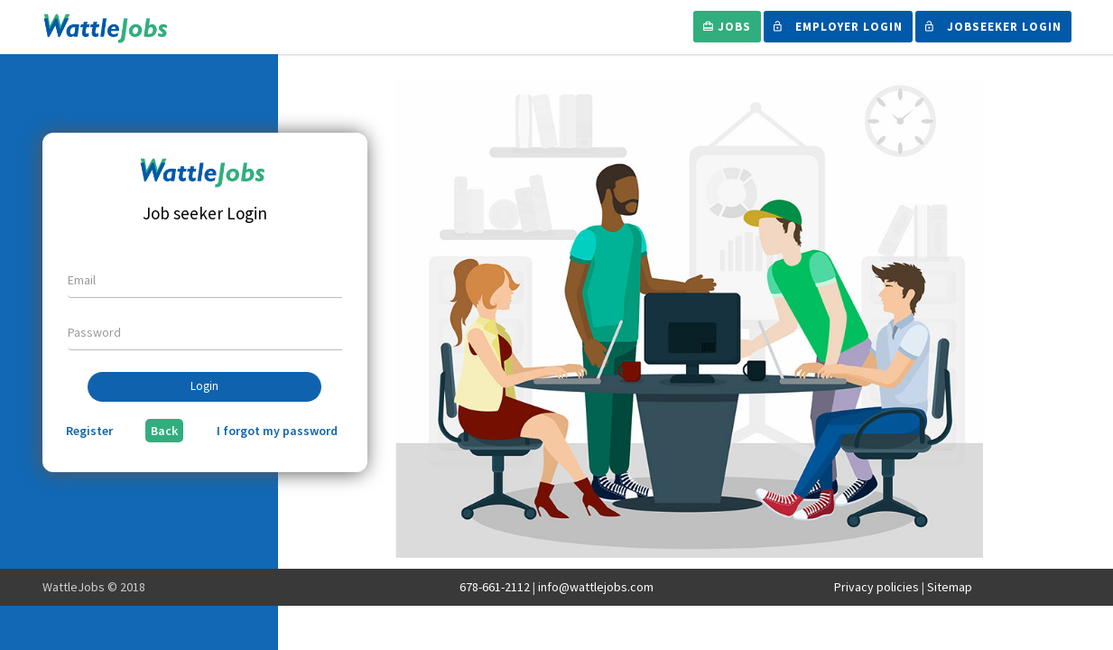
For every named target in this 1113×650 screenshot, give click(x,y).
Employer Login (838, 26)
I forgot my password (277, 430)
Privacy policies (876, 587)
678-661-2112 (494, 587)
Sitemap (949, 587)
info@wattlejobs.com (596, 587)
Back (164, 430)
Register (89, 430)
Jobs (727, 26)
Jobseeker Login (993, 26)
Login (204, 386)
